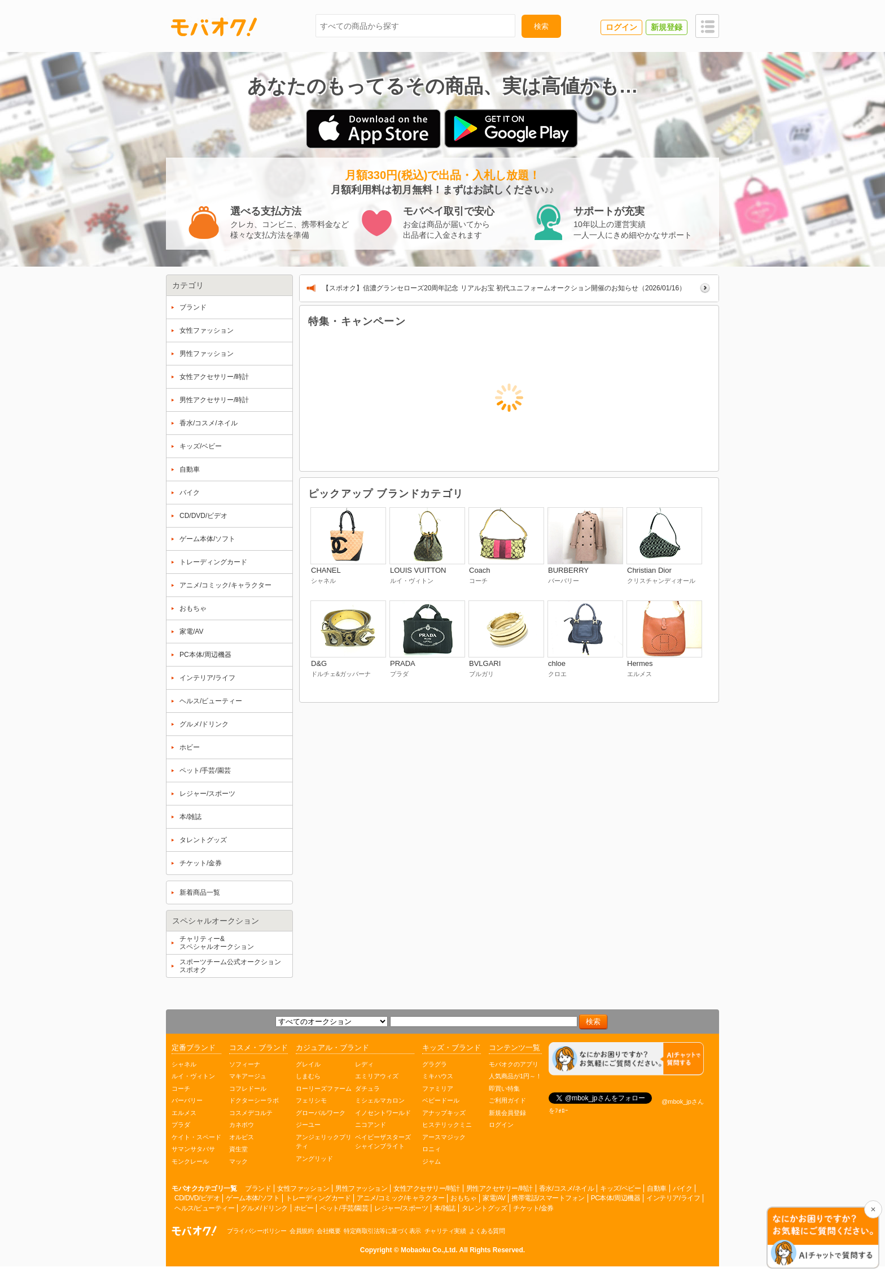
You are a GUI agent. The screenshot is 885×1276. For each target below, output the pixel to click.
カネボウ (241, 1124)
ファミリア (437, 1088)
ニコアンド (370, 1124)
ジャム (431, 1161)
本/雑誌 (444, 1208)
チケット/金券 (533, 1208)
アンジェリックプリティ (324, 1142)
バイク (683, 1188)
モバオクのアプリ (513, 1064)
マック (238, 1161)
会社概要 (328, 1230)
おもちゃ (463, 1198)
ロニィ (431, 1149)
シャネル (184, 1064)
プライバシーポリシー (256, 1230)
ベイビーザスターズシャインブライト (383, 1142)
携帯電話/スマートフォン (547, 1198)
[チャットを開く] (822, 1238)
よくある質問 (487, 1230)
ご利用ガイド (507, 1100)
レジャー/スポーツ (401, 1208)
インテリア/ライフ (673, 1198)
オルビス (241, 1137)
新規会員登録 (507, 1112)
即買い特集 (504, 1088)
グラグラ (434, 1064)
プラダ (181, 1124)
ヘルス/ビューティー (204, 1208)
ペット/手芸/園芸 (343, 1208)
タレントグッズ (484, 1208)
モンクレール (190, 1161)
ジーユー (308, 1124)
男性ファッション (361, 1188)
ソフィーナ (244, 1064)
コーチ (181, 1088)
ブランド (258, 1188)
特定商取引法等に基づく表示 (382, 1230)
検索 (541, 26)
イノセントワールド (383, 1112)
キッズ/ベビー (620, 1188)
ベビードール (440, 1100)
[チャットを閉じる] (873, 1209)
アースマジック (444, 1137)
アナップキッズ (444, 1112)
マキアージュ (247, 1076)
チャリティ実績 (445, 1230)
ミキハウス (437, 1076)
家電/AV (494, 1198)
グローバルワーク (320, 1112)
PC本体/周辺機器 (616, 1198)
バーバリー (187, 1100)
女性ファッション (303, 1188)
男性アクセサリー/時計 (499, 1188)
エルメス (184, 1112)
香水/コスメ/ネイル (566, 1188)
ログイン (501, 1124)
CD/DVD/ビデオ (197, 1198)
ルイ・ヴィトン (193, 1076)
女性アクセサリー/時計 (426, 1188)
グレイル (308, 1064)
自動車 (657, 1188)
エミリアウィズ (376, 1076)
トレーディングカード (318, 1198)
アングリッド (314, 1158)
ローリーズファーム (324, 1088)
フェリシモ (311, 1100)
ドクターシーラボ (254, 1100)
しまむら (308, 1076)
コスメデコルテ (251, 1112)
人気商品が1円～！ (515, 1076)
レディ (364, 1064)
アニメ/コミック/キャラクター (400, 1198)
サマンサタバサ (193, 1149)
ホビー (304, 1208)
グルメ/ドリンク (263, 1208)
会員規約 (301, 1230)
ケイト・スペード (196, 1137)
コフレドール (247, 1088)
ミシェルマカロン (380, 1100)
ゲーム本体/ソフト (252, 1198)
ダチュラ (367, 1088)
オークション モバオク (194, 1230)
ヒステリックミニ (447, 1124)
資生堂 (238, 1149)
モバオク (214, 26)
